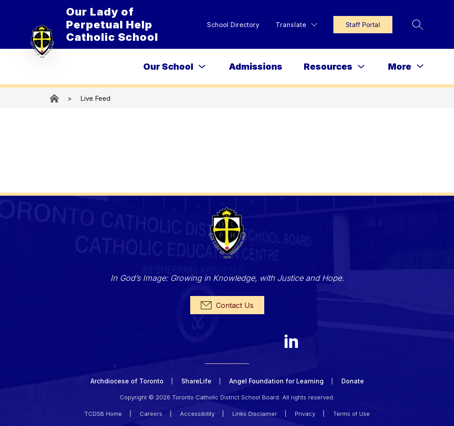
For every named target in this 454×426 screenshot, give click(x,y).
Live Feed (95, 98)
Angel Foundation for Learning (276, 381)
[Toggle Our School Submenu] (202, 67)
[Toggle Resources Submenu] (361, 67)
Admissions (255, 66)
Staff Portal (363, 24)
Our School (168, 66)
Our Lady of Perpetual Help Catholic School (55, 98)
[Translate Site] (296, 24)
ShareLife (196, 381)
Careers (151, 413)
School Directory (233, 24)
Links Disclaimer (254, 413)
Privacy (305, 413)
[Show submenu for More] (399, 66)
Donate (352, 381)
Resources (328, 66)
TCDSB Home (103, 413)
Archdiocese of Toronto (127, 381)
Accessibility (197, 413)
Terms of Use (351, 413)
